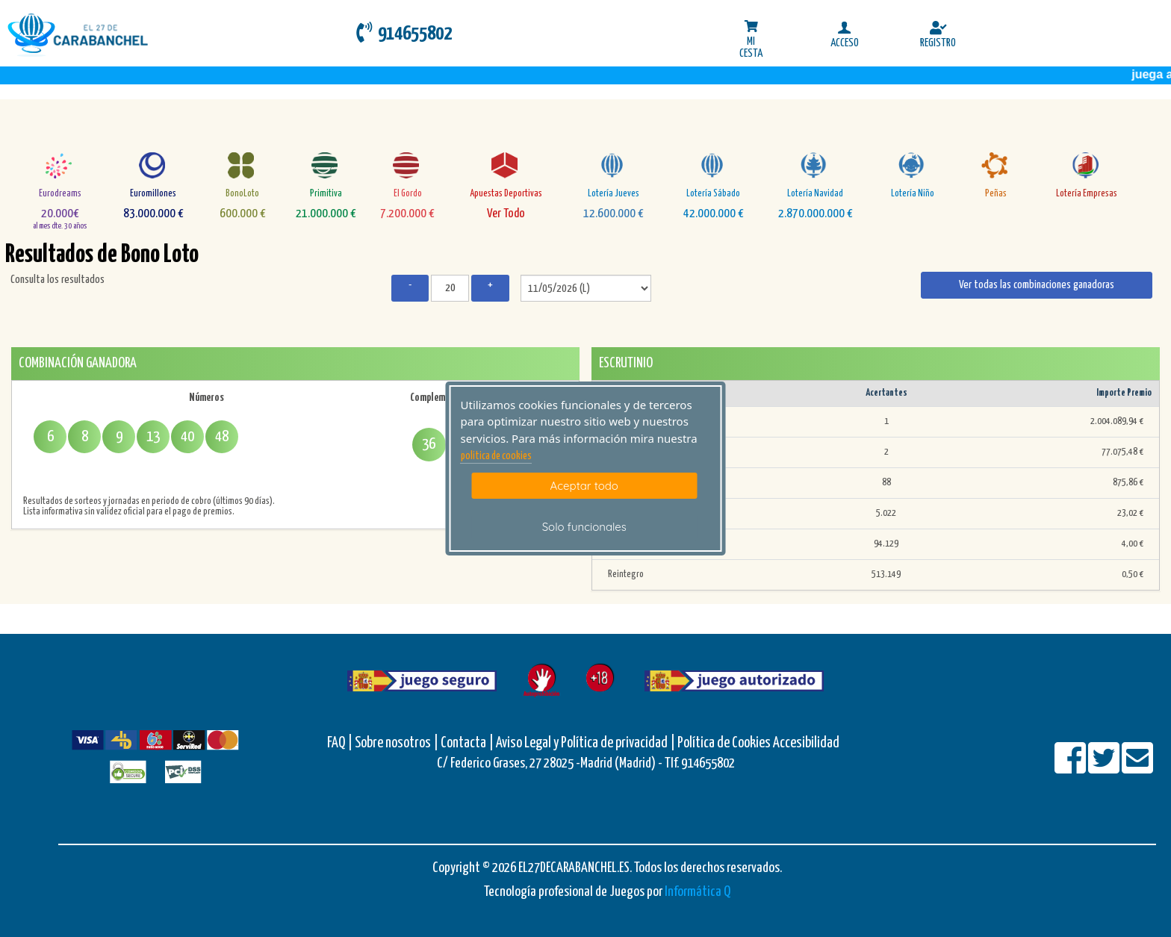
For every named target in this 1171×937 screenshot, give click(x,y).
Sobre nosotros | (396, 743)
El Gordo (408, 194)
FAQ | (341, 743)
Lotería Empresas (1086, 194)
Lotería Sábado (713, 194)
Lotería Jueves (613, 194)
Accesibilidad (806, 743)
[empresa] (1087, 165)
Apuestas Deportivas (506, 194)
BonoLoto (242, 194)
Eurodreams (60, 194)
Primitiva (326, 194)
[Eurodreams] (60, 165)
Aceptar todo (584, 486)
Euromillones (153, 194)
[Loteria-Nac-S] (714, 165)
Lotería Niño (912, 194)
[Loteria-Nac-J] (613, 165)
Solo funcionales (584, 527)
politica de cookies (496, 456)
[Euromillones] (153, 165)
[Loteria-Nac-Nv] (815, 165)
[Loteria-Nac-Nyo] (913, 165)
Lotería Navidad (815, 194)
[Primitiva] (326, 165)
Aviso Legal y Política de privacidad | (586, 743)
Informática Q (697, 892)
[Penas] (996, 165)
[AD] (506, 165)
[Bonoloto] (242, 165)
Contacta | (467, 743)
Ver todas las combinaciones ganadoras (1036, 284)
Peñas (996, 194)
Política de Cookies (724, 743)
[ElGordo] (407, 165)
